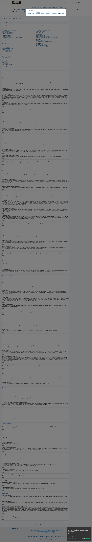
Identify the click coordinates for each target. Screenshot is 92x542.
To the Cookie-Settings (72, 538)
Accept (88, 538)
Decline (84, 538)
